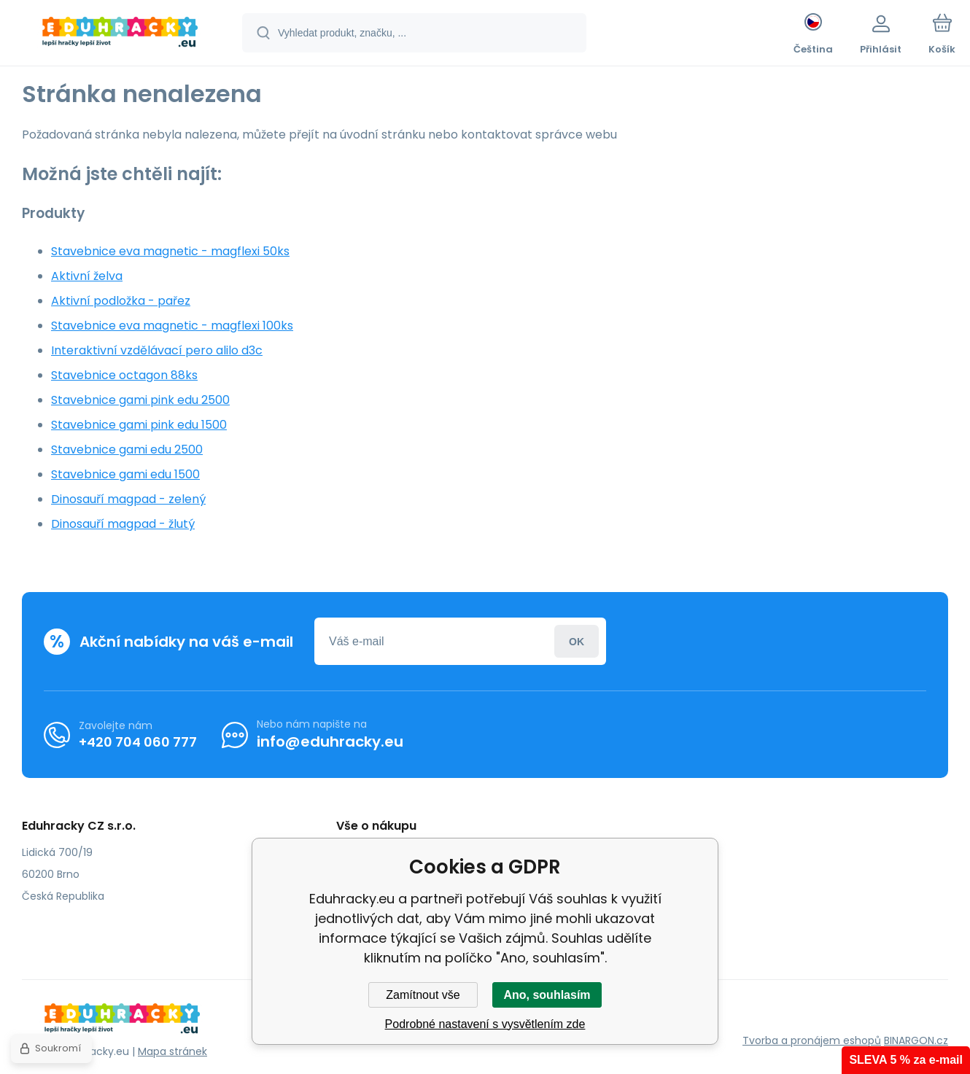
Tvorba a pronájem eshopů (811, 1040)
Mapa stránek (172, 1051)
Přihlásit (576, 641)
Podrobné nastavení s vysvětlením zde (485, 1024)
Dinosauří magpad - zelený (128, 499)
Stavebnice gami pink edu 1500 (139, 424)
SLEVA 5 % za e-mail (906, 1060)
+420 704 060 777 (138, 742)
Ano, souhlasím (546, 995)
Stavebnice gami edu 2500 (127, 449)
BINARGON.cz (916, 1040)
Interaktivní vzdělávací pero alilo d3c (157, 350)
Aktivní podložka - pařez (120, 300)
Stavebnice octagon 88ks (124, 375)
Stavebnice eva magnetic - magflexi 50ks (170, 251)
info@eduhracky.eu (330, 741)
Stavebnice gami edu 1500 (125, 474)
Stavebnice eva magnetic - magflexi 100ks (172, 325)
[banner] (120, 35)
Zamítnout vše (422, 995)
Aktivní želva (87, 276)
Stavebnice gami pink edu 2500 (140, 400)
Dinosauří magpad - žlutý (123, 523)
